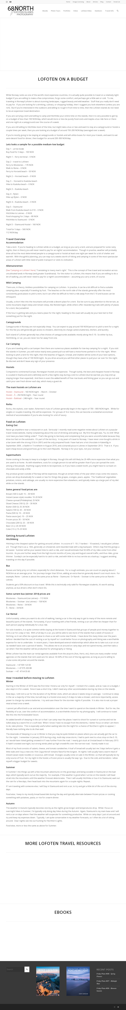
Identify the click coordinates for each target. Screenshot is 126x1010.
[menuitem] (68, 1)
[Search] (117, 11)
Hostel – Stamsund (14, 392)
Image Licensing (78, 2)
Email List (117, 2)
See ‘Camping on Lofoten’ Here (21, 270)
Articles (95, 2)
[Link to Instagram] (6, 2)
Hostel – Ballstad (13, 398)
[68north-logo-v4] (20, 11)
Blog (101, 2)
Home (68, 2)
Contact (108, 2)
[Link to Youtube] (10, 2)
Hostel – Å (10, 395)
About (88, 2)
